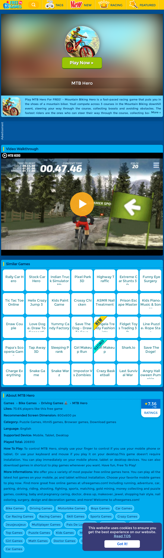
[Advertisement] (83, 131)
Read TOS (122, 536)
